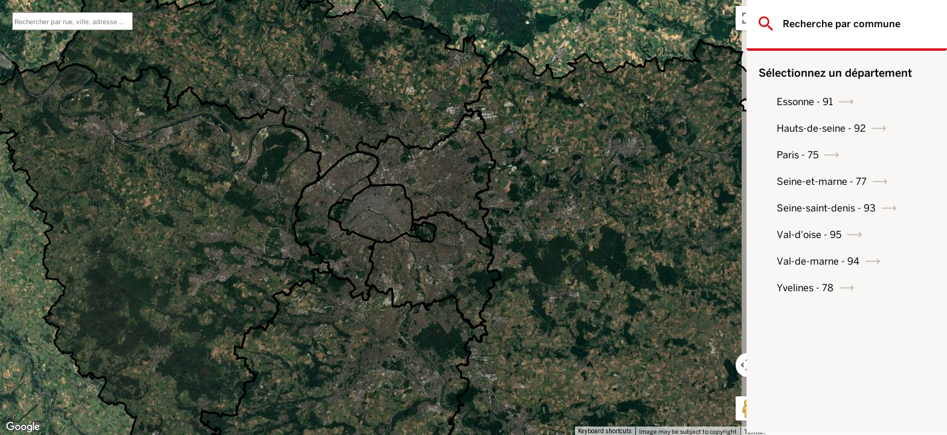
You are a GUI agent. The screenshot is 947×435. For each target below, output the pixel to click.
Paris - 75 (817, 155)
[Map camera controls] (748, 365)
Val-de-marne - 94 (837, 261)
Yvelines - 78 (824, 288)
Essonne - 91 (824, 102)
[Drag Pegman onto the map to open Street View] (748, 408)
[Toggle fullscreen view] (748, 18)
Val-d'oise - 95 (828, 234)
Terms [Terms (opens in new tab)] (753, 431)
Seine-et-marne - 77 (841, 181)
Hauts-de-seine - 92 (840, 128)
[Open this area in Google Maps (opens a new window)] (23, 427)
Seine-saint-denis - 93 (845, 208)
